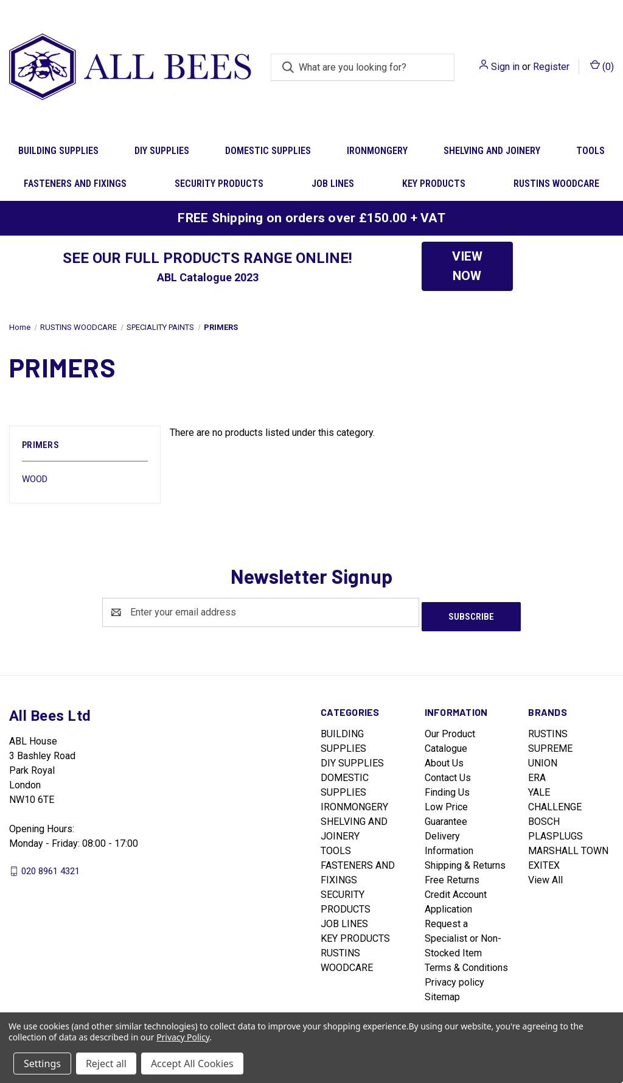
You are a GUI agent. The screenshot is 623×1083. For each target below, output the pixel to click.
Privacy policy (454, 978)
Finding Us (447, 788)
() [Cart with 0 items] (602, 66)
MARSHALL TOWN (568, 846)
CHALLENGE (555, 802)
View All (545, 875)
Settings (42, 1063)
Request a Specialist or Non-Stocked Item (463, 934)
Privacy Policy (182, 1037)
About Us (444, 759)
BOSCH (544, 817)
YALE (539, 788)
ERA (537, 773)
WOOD (34, 479)
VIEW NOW (467, 266)
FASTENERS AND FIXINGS (75, 183)
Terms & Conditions (466, 963)
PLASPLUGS (555, 832)
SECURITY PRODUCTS (219, 183)
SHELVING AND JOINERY (492, 150)
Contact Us (448, 773)
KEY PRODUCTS (433, 183)
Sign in (505, 66)
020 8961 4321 (50, 866)
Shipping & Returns (465, 861)
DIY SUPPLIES (161, 150)
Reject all (106, 1063)
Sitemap (442, 992)
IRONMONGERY (377, 150)
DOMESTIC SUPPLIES (268, 150)
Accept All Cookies (192, 1063)
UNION (542, 759)
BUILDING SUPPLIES (58, 150)
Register (551, 66)
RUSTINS (548, 729)
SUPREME (550, 744)
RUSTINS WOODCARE (556, 183)
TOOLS (336, 846)
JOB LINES (333, 183)
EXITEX (544, 861)
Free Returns (452, 875)
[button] (467, 266)
